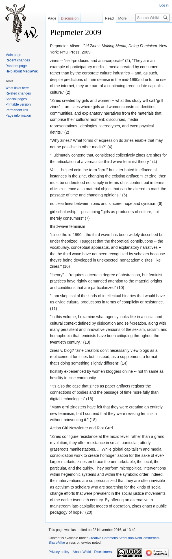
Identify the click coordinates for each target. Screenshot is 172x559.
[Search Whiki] (152, 18)
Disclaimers (103, 552)
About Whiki (82, 552)
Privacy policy (59, 552)
